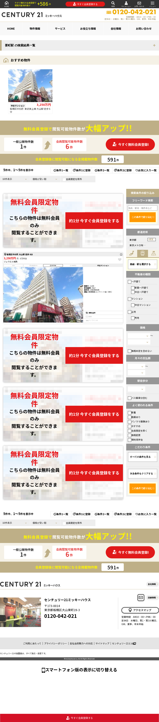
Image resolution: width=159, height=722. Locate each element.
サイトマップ (102, 643)
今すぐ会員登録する (85, 4)
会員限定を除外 (72, 179)
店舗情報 (152, 597)
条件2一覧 (102, 170)
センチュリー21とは (124, 643)
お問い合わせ (139, 4)
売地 (135, 317)
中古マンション (141, 304)
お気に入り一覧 (146, 170)
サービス (60, 28)
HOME (6, 4)
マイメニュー (126, 4)
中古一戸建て (139, 292)
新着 (132, 412)
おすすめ (134, 426)
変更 (151, 239)
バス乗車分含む (137, 397)
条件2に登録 (123, 170)
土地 (132, 311)
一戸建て (134, 281)
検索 (113, 4)
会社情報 (116, 28)
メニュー (152, 4)
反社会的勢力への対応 (81, 643)
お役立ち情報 (88, 28)
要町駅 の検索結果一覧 (20, 45)
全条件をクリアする (141, 473)
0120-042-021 (60, 616)
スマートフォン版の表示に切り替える (81, 669)
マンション (135, 298)
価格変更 (134, 435)
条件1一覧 (61, 170)
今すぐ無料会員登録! (130, 144)
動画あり (134, 417)
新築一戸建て (139, 287)
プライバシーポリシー (55, 643)
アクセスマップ (139, 610)
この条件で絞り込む (142, 217)
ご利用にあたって (32, 643)
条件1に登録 (81, 170)
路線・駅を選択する (140, 264)
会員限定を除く (137, 430)
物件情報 (35, 28)
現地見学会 (135, 439)
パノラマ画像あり (139, 421)
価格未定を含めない (140, 350)
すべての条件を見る (140, 457)
